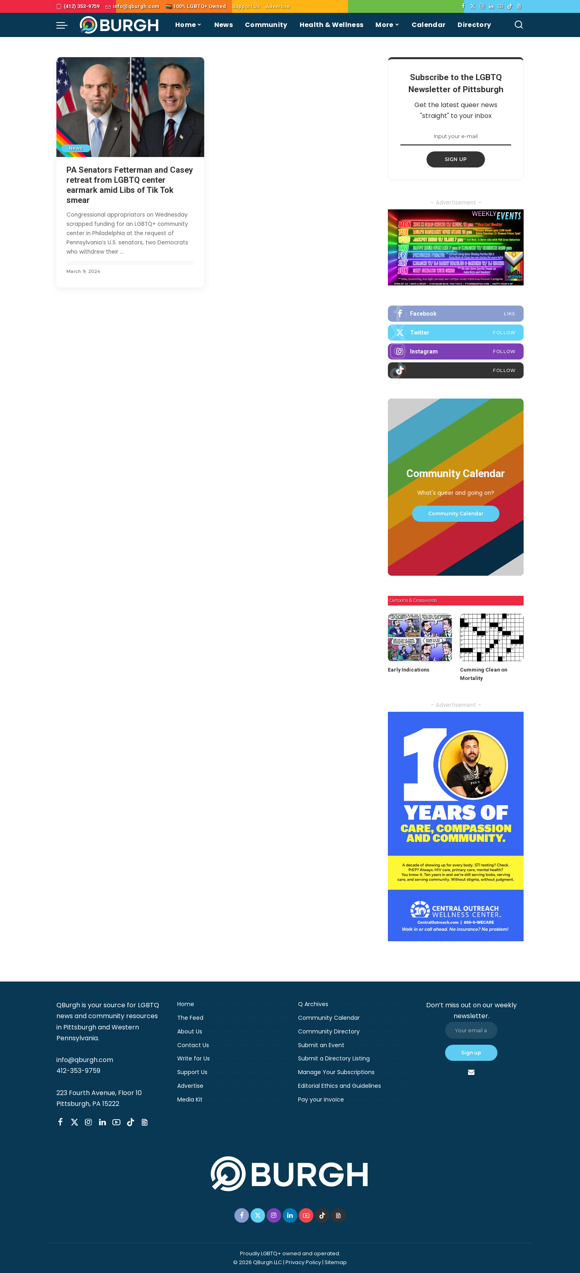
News (76, 148)
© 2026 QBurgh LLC (257, 1262)
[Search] (519, 25)
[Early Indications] (420, 637)
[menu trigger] (66, 25)
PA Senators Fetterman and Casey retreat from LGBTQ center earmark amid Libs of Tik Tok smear (129, 185)
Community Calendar (455, 513)
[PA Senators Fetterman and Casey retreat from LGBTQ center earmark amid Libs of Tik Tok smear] (130, 107)
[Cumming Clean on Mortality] (492, 637)
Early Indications (408, 670)
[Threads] (519, 6)
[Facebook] (463, 6)
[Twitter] (472, 6)
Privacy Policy (303, 1262)
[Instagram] (482, 6)
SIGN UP (456, 159)
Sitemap (336, 1262)
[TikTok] (509, 6)
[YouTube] (500, 6)
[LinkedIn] (491, 6)
